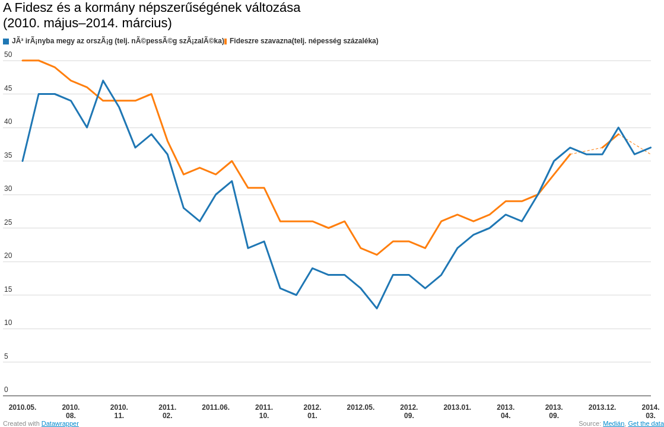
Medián (613, 423)
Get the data (646, 423)
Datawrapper (60, 423)
